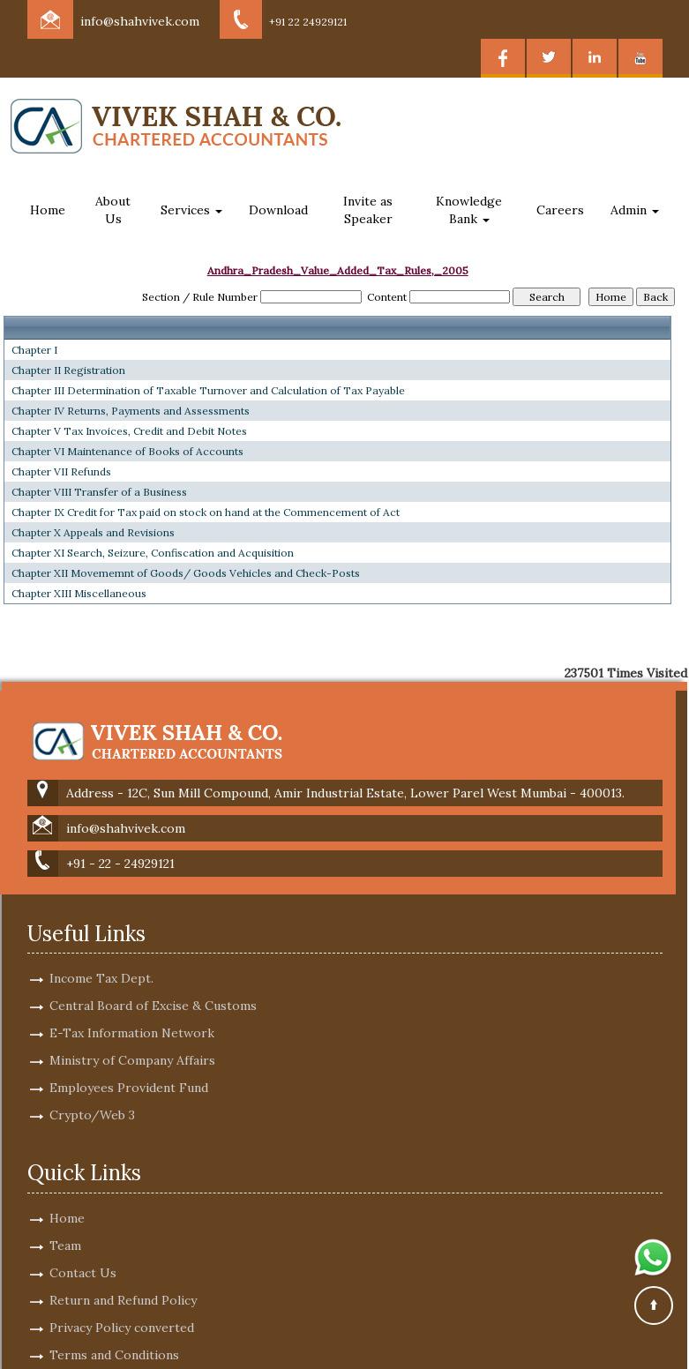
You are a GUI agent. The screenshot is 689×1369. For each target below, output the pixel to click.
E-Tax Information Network (131, 1017)
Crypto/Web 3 (92, 1099)
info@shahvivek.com (139, 21)
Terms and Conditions (114, 1339)
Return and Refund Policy (123, 1284)
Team (65, 1230)
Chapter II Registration (68, 370)
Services (191, 210)
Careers (560, 210)
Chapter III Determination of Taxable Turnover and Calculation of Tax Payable (208, 390)
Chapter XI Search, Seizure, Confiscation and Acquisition (152, 552)
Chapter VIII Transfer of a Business (99, 491)
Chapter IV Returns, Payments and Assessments (130, 410)
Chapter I (34, 349)
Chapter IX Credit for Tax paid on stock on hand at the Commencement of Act (205, 512)
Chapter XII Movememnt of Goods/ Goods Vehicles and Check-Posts (185, 573)
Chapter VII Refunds (61, 471)
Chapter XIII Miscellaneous (78, 593)
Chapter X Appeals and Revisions (93, 532)
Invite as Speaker (368, 210)
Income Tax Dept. (101, 962)
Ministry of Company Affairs (132, 1044)
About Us (113, 210)
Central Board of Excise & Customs (153, 990)
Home (47, 210)
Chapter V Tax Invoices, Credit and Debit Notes (129, 431)
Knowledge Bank (469, 210)
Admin (634, 210)
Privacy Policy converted (121, 1312)
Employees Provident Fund (128, 1072)
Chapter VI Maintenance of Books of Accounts (127, 451)
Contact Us (82, 1257)
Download (278, 210)
